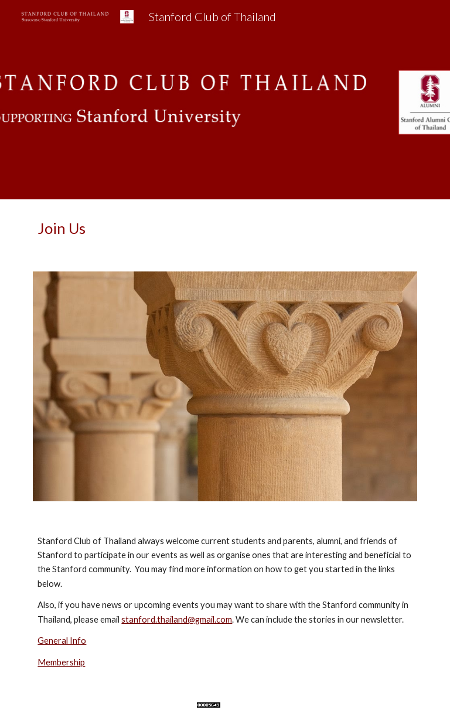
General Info (62, 641)
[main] (225, 228)
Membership (61, 662)
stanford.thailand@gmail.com (176, 619)
